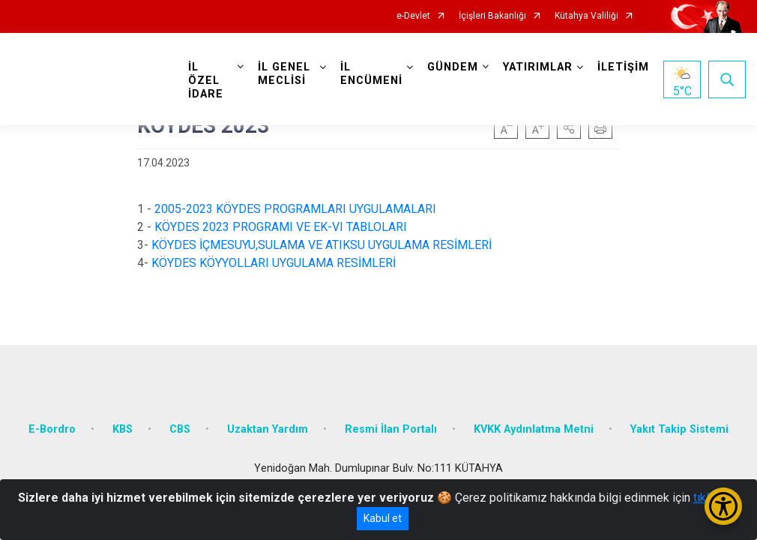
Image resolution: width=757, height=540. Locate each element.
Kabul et (383, 518)
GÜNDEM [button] (452, 67)
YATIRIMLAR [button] (538, 67)
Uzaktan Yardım (267, 429)
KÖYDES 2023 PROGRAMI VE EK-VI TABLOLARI (280, 227)
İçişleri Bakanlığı (492, 16)
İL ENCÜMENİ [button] (371, 74)
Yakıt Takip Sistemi (679, 429)
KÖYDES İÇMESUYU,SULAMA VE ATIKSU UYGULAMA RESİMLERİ (321, 245)
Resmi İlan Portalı (391, 429)
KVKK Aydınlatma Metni (534, 429)
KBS (122, 429)
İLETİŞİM (623, 67)
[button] (569, 127)
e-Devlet (413, 16)
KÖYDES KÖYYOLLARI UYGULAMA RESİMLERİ (276, 263)
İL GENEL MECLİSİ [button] (284, 74)
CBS (179, 429)
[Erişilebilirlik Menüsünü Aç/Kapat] (723, 506)
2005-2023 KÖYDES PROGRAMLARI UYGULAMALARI (295, 209)
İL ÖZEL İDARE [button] (205, 80)
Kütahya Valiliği (586, 16)
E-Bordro (52, 429)
